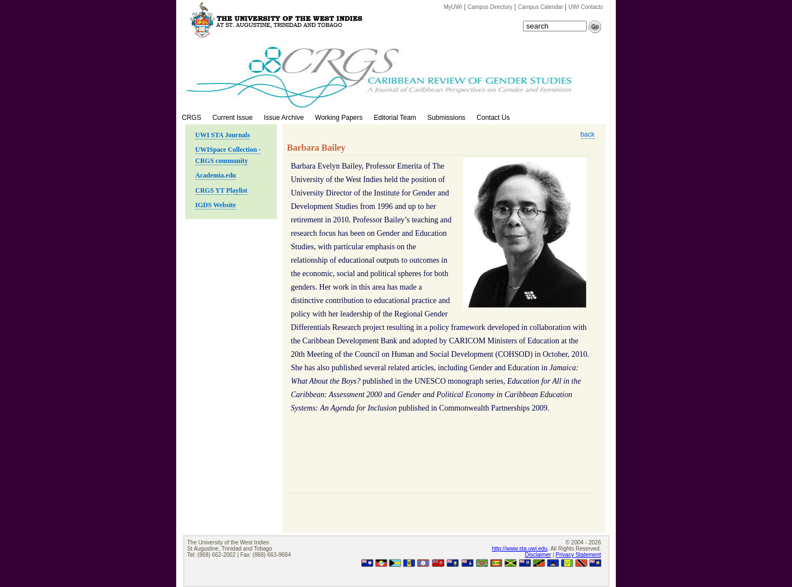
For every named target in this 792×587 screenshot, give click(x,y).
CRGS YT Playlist (221, 190)
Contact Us (493, 118)
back (588, 134)
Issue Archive (284, 118)
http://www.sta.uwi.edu (520, 549)
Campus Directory (490, 7)
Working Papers (338, 118)
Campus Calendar (540, 7)
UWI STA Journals (222, 135)
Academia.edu (215, 175)
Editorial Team (395, 118)
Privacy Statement (578, 555)
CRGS (191, 118)
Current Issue (233, 118)
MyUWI (453, 7)
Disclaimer (538, 555)
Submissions (446, 118)
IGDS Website (215, 205)
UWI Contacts (585, 7)
